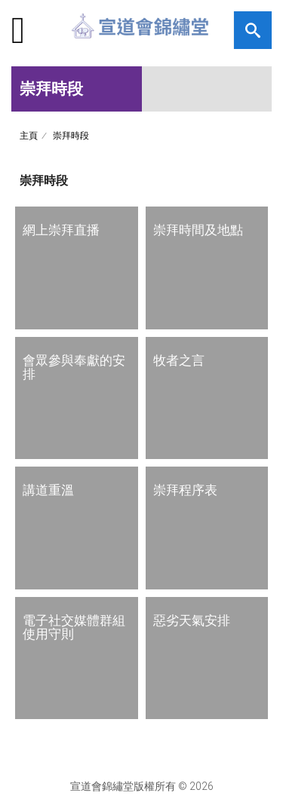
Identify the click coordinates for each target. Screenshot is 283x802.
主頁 (29, 135)
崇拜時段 (71, 135)
